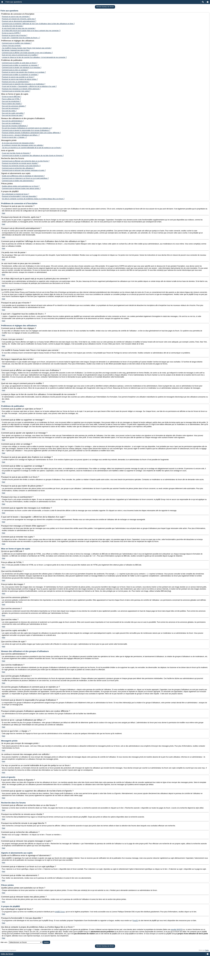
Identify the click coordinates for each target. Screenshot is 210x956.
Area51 (135, 920)
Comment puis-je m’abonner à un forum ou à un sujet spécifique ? (25, 178)
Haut (3, 213)
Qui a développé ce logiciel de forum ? (15, 194)
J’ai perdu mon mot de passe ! (12, 26)
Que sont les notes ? (9, 111)
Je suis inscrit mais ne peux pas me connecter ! (18, 28)
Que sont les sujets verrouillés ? (13, 113)
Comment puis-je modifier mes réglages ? (16, 43)
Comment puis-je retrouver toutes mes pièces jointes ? (21, 188)
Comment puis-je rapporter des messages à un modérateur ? (23, 84)
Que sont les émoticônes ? (11, 101)
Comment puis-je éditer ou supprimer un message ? (20, 65)
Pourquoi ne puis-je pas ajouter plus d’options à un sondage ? (24, 72)
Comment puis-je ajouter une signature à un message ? (21, 67)
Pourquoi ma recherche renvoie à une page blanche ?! (21, 166)
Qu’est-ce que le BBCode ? (11, 97)
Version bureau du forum (105, 7)
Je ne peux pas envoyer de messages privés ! (18, 143)
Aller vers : (4, 942)
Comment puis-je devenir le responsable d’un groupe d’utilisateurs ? (26, 130)
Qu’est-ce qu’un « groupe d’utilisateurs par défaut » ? (21, 135)
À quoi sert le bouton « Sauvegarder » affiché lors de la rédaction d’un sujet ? (29, 86)
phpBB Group (60, 912)
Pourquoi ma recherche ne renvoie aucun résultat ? (20, 163)
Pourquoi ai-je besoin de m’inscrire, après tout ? (19, 19)
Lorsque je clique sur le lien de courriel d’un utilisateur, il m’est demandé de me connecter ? (34, 57)
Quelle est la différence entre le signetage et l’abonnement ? (23, 176)
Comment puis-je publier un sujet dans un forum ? (19, 63)
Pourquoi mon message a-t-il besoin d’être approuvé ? (21, 89)
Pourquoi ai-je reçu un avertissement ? (15, 82)
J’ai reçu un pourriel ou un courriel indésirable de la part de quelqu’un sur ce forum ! (31, 148)
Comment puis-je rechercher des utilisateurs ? (18, 168)
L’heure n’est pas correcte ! (11, 46)
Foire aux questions (13, 2)
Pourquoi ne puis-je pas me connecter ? (16, 17)
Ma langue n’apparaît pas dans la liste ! (16, 50)
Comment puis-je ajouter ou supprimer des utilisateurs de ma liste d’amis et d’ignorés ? (33, 156)
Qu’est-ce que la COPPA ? (11, 33)
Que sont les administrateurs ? (13, 121)
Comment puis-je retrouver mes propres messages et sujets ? (24, 170)
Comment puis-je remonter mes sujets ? (16, 91)
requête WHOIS (176, 929)
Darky (207, 950)
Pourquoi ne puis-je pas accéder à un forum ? (18, 77)
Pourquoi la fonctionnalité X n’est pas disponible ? (19, 196)
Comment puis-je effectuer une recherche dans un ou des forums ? (25, 161)
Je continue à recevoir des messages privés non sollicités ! (23, 145)
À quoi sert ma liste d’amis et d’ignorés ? (16, 153)
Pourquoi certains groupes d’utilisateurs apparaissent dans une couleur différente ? (31, 133)
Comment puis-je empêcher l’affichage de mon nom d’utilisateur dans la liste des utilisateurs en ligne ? (38, 24)
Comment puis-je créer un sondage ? (15, 70)
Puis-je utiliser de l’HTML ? (11, 99)
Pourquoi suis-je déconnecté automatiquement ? (19, 21)
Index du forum (7, 954)
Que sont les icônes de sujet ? (12, 115)
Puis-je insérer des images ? (12, 104)
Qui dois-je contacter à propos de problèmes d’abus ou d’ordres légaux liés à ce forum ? (33, 199)
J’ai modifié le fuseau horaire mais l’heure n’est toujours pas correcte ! (27, 48)
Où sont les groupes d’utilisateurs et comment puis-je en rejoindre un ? (27, 128)
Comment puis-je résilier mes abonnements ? (18, 181)
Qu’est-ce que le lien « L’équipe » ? (14, 137)
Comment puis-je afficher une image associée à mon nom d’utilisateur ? (27, 53)
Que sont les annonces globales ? (14, 106)
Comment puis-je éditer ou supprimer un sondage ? (20, 75)
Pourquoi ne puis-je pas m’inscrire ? (14, 35)
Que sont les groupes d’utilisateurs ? (15, 126)
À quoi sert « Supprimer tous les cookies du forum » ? (21, 38)
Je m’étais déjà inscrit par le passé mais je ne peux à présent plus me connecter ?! (31, 31)
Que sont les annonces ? (11, 108)
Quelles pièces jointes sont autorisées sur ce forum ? (20, 186)
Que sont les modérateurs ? (12, 123)
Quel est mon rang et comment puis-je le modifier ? (20, 55)
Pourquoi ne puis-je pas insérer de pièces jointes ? (20, 79)
